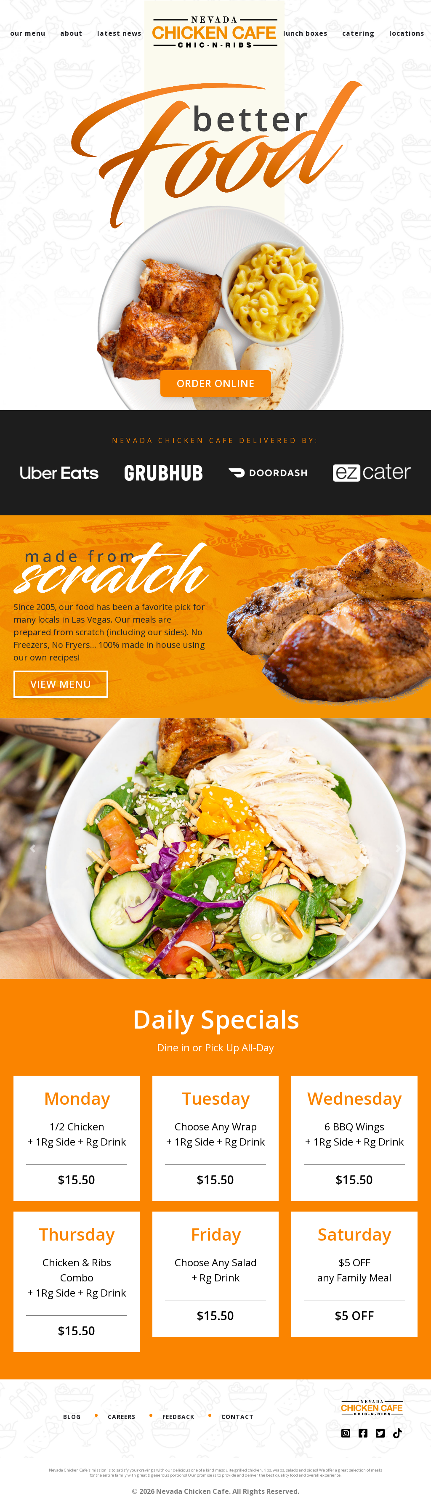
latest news (119, 33)
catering (358, 33)
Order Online (216, 383)
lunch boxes (305, 33)
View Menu (60, 684)
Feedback (178, 1417)
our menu (27, 33)
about (71, 33)
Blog (72, 1417)
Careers (122, 1417)
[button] (65, 283)
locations (406, 33)
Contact (237, 1417)
